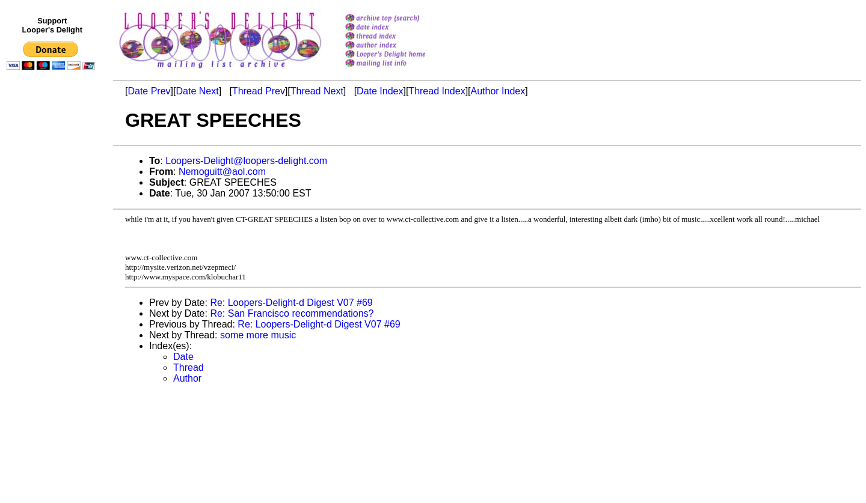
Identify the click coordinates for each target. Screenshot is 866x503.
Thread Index (436, 91)
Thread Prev (258, 91)
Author (187, 378)
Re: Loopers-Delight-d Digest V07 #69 (291, 302)
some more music (258, 335)
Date (183, 357)
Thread (188, 367)
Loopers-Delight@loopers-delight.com (246, 161)
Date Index (380, 91)
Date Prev (148, 91)
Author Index (498, 91)
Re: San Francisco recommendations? (291, 313)
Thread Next (316, 91)
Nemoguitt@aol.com (222, 171)
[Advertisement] (53, 322)
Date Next (197, 91)
